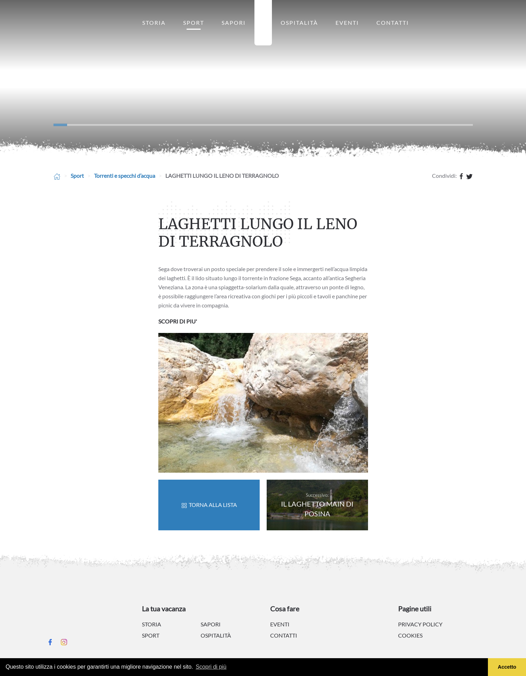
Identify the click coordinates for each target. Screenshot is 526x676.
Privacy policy (420, 624)
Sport (193, 22)
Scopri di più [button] (211, 667)
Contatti (392, 22)
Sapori (234, 22)
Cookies (410, 635)
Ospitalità (299, 22)
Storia (154, 22)
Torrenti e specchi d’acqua (124, 175)
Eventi (347, 22)
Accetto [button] (507, 667)
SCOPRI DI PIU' (177, 321)
